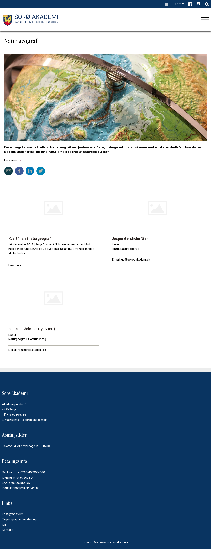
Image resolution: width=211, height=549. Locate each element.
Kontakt (7, 530)
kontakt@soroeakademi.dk (29, 420)
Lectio (178, 4)
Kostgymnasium (12, 514)
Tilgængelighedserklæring (19, 519)
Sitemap (124, 542)
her (20, 160)
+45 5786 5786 (16, 414)
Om (4, 524)
